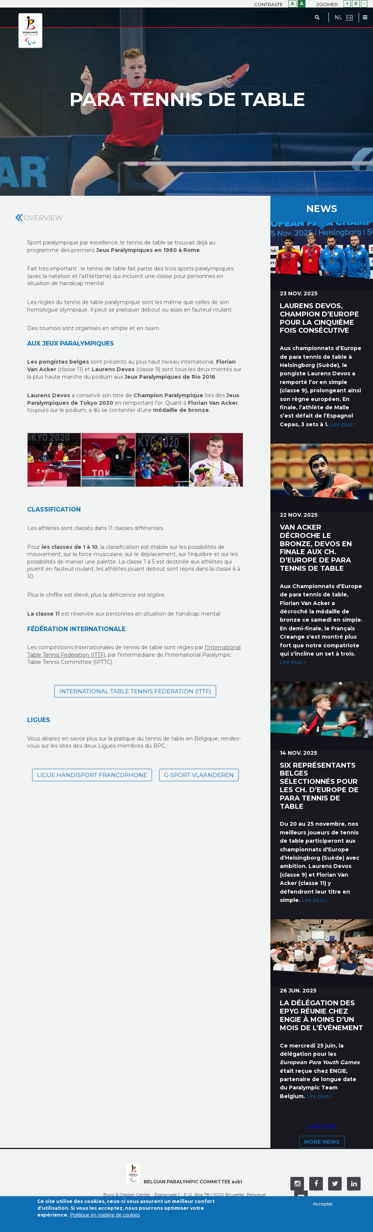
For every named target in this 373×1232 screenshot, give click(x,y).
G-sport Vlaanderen (199, 775)
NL (338, 17)
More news (322, 1141)
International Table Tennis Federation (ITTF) (135, 691)
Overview (43, 218)
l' (206, 647)
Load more (321, 1125)
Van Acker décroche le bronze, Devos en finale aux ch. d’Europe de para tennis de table (316, 548)
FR (349, 17)
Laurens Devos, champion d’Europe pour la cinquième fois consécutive (319, 318)
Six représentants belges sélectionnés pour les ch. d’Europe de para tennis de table (319, 786)
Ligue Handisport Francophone (92, 775)
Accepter (323, 1204)
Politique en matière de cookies (105, 1215)
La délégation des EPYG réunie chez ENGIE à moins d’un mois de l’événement (321, 1015)
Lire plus (342, 424)
